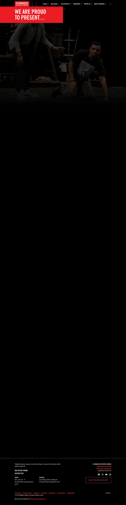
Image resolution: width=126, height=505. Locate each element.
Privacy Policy (61, 493)
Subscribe (36, 493)
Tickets (45, 4)
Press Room (18, 493)
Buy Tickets (44, 493)
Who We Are (52, 493)
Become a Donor (27, 493)
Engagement (76, 4)
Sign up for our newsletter (98, 480)
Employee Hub (70, 493)
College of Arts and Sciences (104, 466)
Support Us (87, 4)
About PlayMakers (99, 4)
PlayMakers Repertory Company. (26, 495)
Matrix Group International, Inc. (37, 499)
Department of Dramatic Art (104, 468)
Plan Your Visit (65, 4)
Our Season (54, 4)
